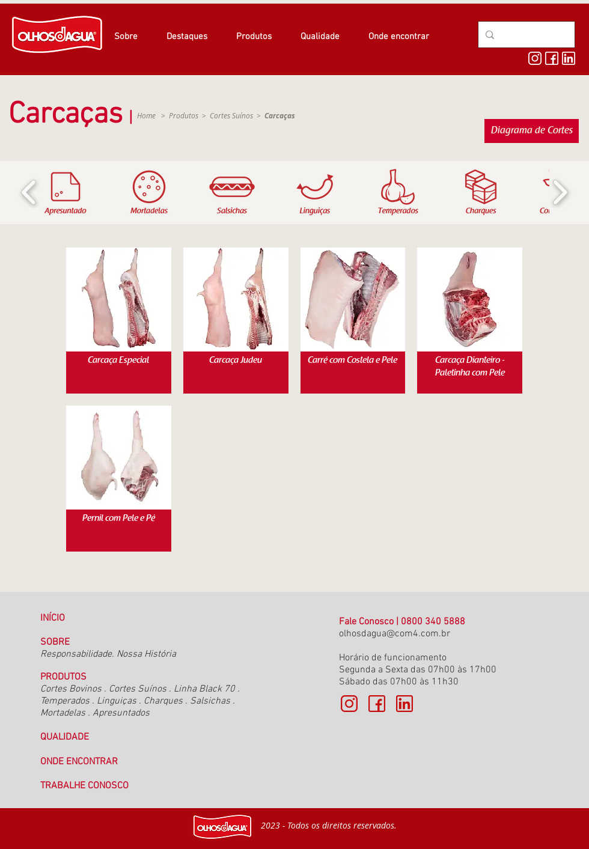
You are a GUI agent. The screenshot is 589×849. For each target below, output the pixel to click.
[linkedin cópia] (404, 703)
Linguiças (116, 701)
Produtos (183, 115)
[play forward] (559, 192)
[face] (551, 58)
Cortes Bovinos (72, 689)
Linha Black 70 (204, 689)
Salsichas (210, 701)
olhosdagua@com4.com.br (394, 634)
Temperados (65, 701)
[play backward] (29, 192)
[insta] (535, 58)
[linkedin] (568, 58)
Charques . (166, 701)
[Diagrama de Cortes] (531, 131)
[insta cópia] (349, 703)
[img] (118, 321)
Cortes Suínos (231, 115)
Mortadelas (62, 713)
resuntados (126, 713)
